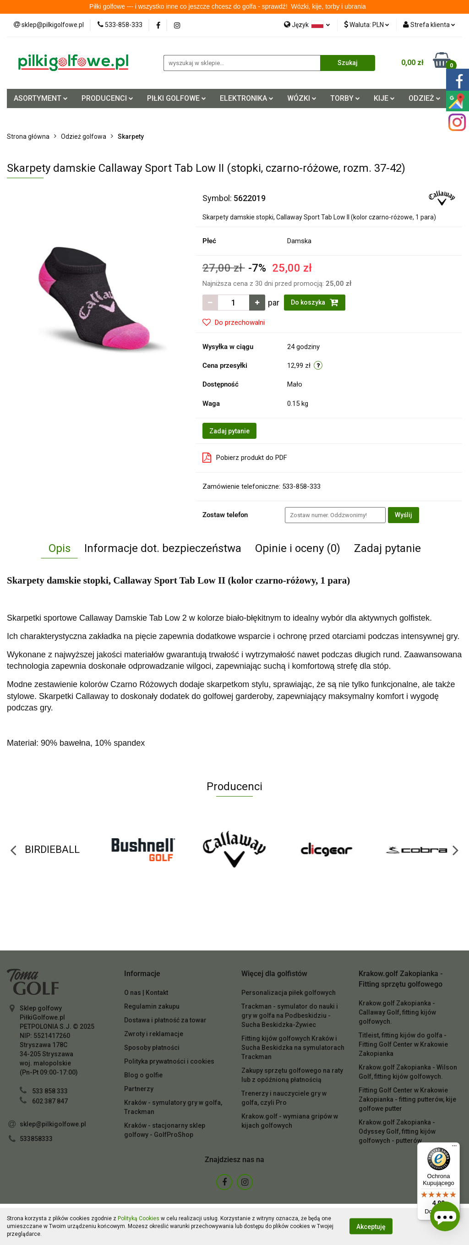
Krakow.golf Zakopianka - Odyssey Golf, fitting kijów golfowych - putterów (397, 1131)
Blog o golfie (143, 1075)
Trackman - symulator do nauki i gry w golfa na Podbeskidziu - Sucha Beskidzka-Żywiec (289, 1015)
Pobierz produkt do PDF (244, 458)
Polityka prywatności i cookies (169, 1061)
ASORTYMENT (41, 98)
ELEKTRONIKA (246, 98)
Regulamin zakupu (152, 1006)
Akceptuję (371, 1226)
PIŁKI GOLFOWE (176, 98)
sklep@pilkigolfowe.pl (53, 1124)
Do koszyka (314, 302)
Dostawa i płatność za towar (165, 1020)
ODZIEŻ (425, 98)
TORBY (345, 98)
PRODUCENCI (107, 98)
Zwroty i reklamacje (153, 1034)
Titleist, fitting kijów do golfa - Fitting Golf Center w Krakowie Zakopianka (403, 1044)
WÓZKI (301, 98)
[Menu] (454, 1147)
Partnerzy (138, 1088)
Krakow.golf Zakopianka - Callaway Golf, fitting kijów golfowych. (397, 1012)
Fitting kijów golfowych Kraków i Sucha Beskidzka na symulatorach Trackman (292, 1047)
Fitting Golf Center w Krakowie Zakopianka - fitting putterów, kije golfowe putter (407, 1099)
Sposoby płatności (152, 1047)
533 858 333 (50, 1091)
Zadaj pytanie (229, 431)
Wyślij (403, 515)
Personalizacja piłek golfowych (288, 992)
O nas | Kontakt (146, 992)
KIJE (384, 98)
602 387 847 (50, 1101)
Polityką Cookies (138, 1218)
